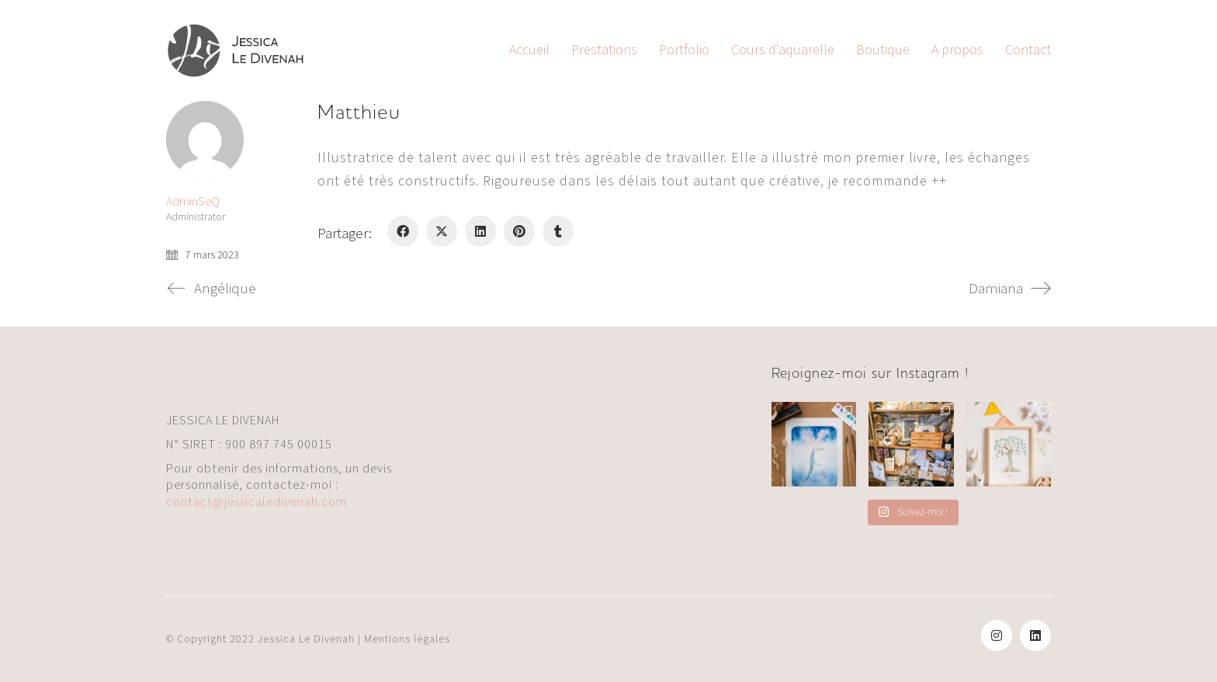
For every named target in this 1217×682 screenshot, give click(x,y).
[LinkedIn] (480, 231)
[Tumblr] (558, 231)
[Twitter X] (441, 231)
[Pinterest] (519, 231)
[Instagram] (996, 635)
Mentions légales (407, 639)
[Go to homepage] (236, 50)
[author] (205, 139)
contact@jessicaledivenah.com (256, 502)
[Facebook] (402, 231)
